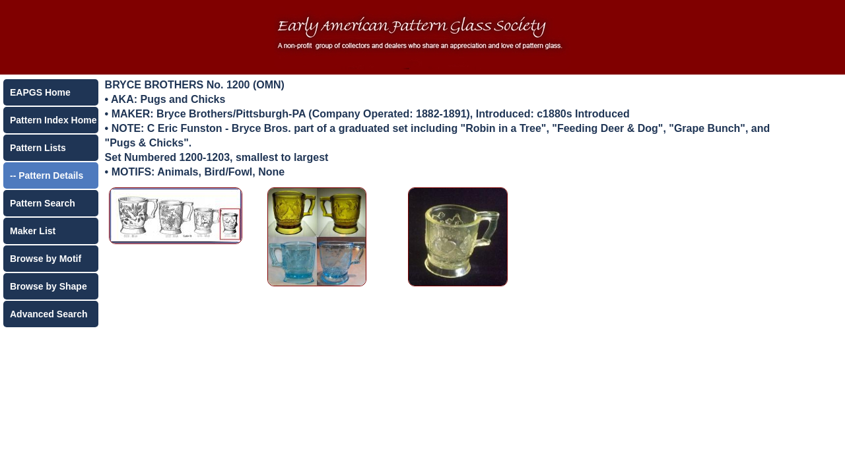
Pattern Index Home (53, 120)
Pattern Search (42, 203)
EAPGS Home (40, 92)
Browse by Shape (48, 286)
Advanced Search (49, 314)
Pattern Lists (38, 147)
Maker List (32, 231)
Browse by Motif (45, 258)
